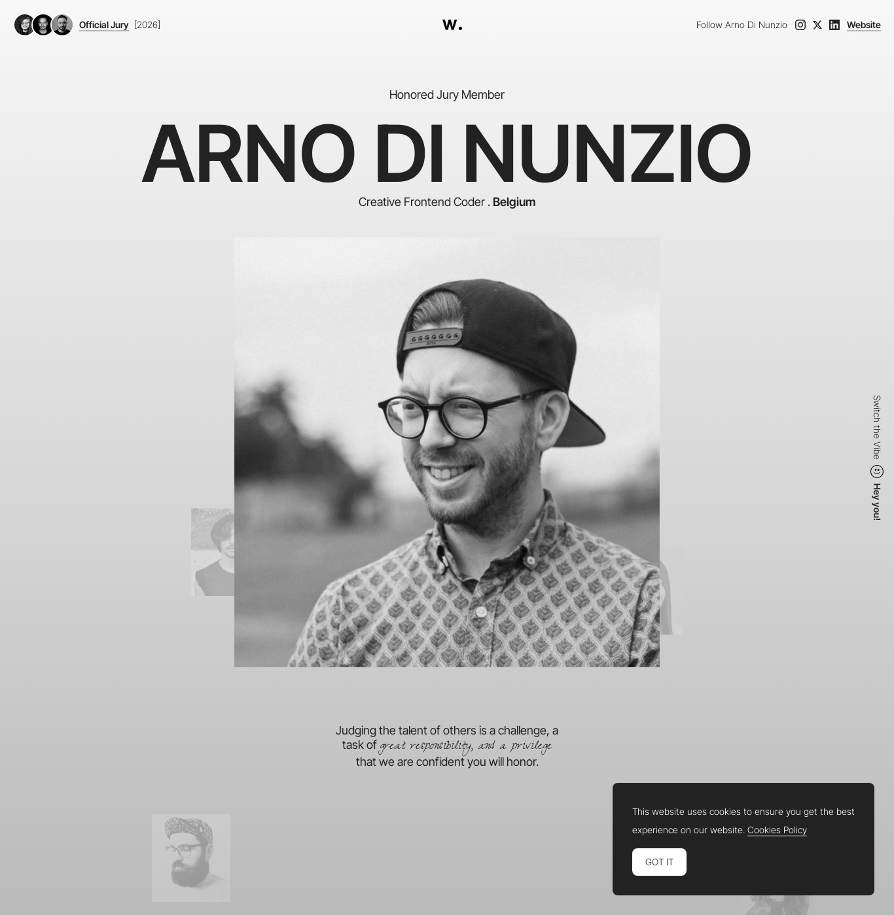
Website (864, 24)
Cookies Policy (777, 830)
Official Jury (104, 24)
